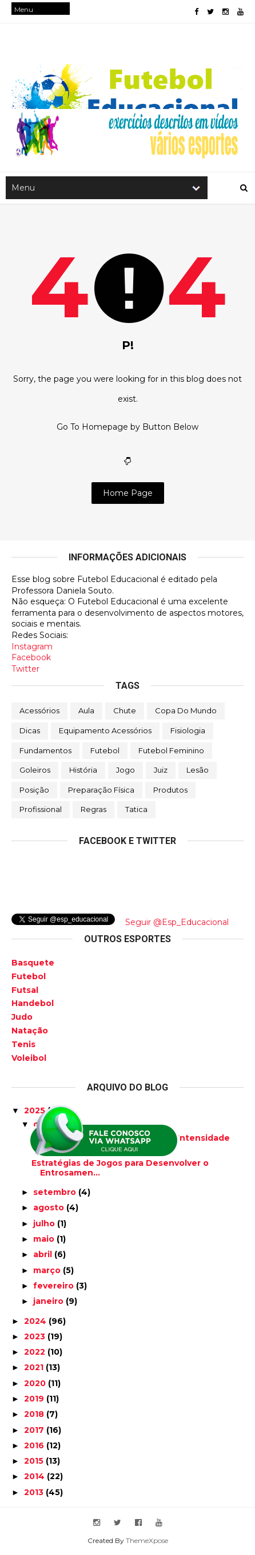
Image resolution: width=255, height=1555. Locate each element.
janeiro (49, 1301)
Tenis (23, 1044)
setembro (55, 1192)
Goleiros (34, 769)
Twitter (25, 669)
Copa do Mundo (186, 710)
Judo (22, 1017)
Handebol (32, 1003)
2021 (35, 1367)
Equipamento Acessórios (105, 730)
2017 (35, 1430)
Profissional (40, 809)
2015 (35, 1461)
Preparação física (101, 789)
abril (43, 1254)
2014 (35, 1476)
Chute (124, 710)
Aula (86, 710)
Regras (93, 809)
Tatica (136, 809)
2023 (35, 1336)
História (83, 769)
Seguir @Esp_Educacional (177, 922)
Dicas (29, 730)
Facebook (31, 657)
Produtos (170, 789)
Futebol (104, 750)
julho (45, 1223)
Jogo (125, 769)
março (48, 1270)
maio (45, 1239)
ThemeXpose (147, 1540)
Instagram (32, 646)
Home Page (128, 493)
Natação (29, 1030)
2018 (35, 1414)
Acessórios (39, 710)
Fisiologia (187, 730)
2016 (35, 1445)
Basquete (32, 963)
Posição (34, 789)
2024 (36, 1321)
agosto (49, 1207)
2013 (35, 1492)
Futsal (24, 990)
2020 (36, 1383)
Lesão (197, 769)
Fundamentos (45, 750)
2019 (35, 1399)
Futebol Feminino (171, 750)
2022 (35, 1352)
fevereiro (54, 1286)
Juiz (161, 769)
